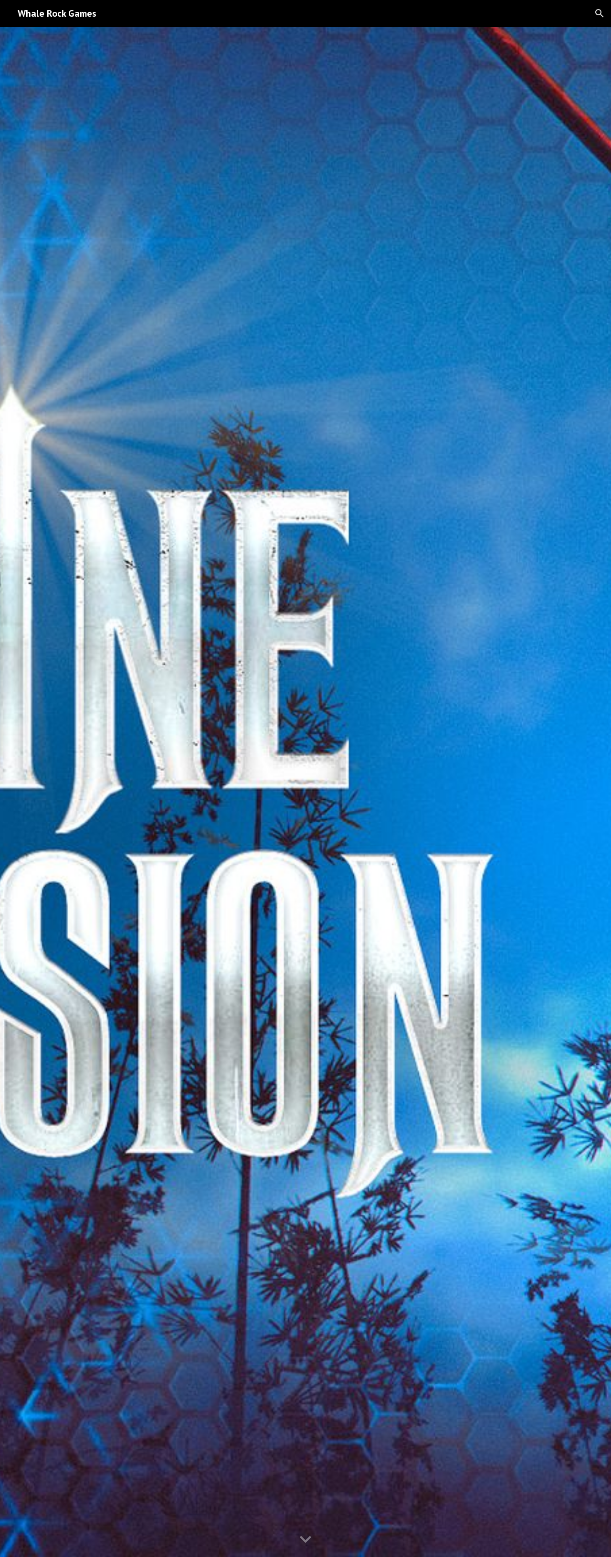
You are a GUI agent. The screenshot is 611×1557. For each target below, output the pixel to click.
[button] (599, 13)
